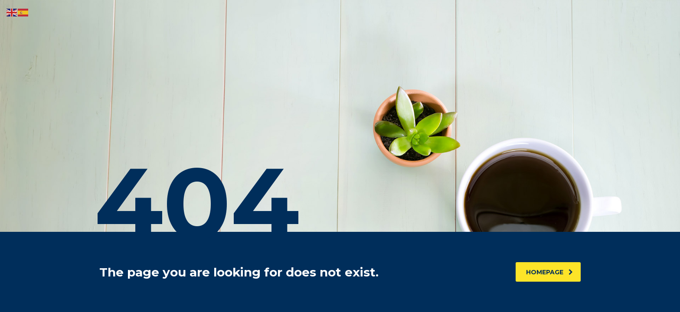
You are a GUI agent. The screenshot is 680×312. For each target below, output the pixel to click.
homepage (549, 272)
